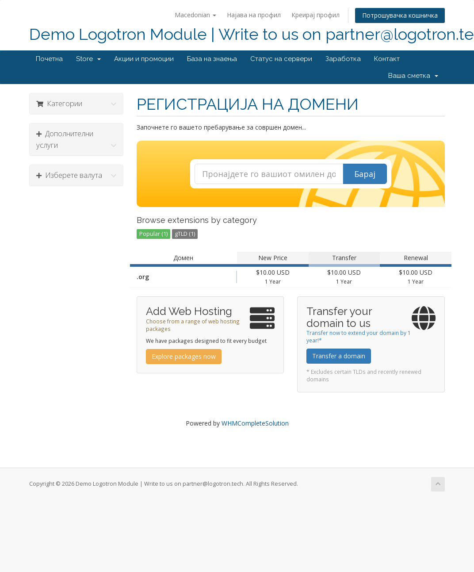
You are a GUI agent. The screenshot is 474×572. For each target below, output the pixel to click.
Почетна (49, 59)
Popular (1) (153, 234)
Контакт (387, 59)
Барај (364, 174)
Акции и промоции (144, 59)
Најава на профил (254, 15)
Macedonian (195, 15)
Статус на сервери (281, 59)
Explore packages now (184, 356)
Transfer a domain (338, 356)
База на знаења (212, 59)
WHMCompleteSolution (255, 423)
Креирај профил (315, 15)
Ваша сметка (413, 76)
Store (88, 59)
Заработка (343, 59)
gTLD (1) (185, 234)
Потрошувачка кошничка (400, 15)
